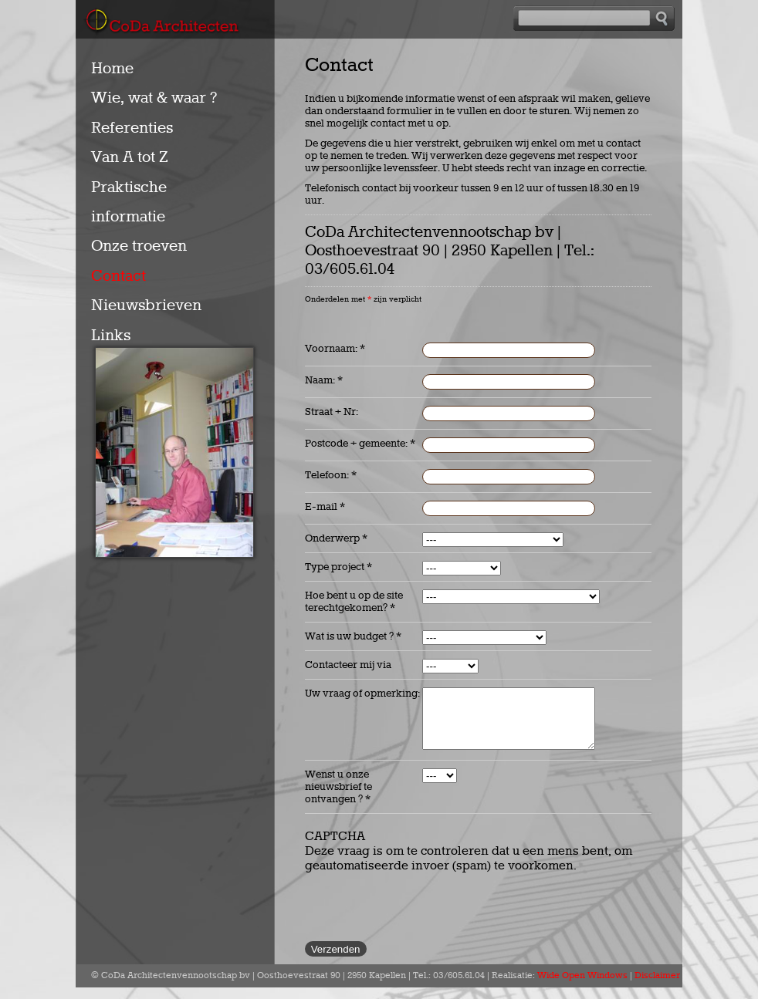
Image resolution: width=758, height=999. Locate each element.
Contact (118, 276)
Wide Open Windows (582, 987)
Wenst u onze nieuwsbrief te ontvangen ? (338, 798)
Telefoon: (331, 475)
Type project (338, 567)
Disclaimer (657, 987)
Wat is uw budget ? (353, 636)
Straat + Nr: (331, 412)
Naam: (324, 380)
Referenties (132, 128)
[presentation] (422, 915)
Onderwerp (336, 538)
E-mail (325, 507)
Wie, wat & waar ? (154, 98)
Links (110, 335)
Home (112, 68)
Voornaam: (335, 349)
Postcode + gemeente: (360, 443)
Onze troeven (139, 246)
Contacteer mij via (348, 665)
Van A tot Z (129, 157)
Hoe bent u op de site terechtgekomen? (354, 601)
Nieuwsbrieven (146, 305)
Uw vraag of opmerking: (362, 693)
